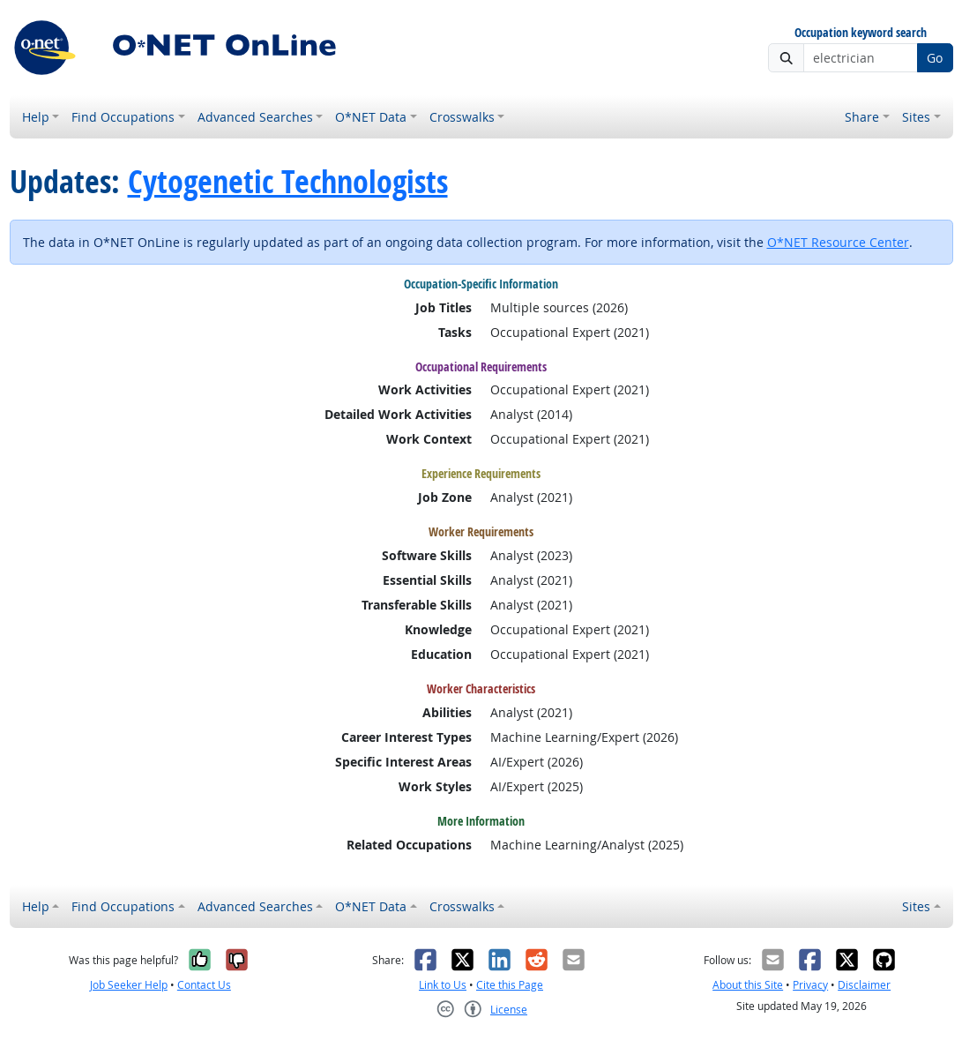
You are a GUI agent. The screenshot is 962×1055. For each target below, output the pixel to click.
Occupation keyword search (860, 33)
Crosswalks (462, 116)
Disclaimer (864, 984)
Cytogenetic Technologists (288, 181)
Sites (916, 116)
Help (35, 116)
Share (862, 116)
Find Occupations (123, 116)
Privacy (810, 984)
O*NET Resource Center (838, 242)
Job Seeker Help (129, 984)
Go (935, 57)
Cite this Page (509, 984)
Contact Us (204, 984)
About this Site (747, 984)
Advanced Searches (255, 116)
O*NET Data (370, 116)
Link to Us (442, 984)
